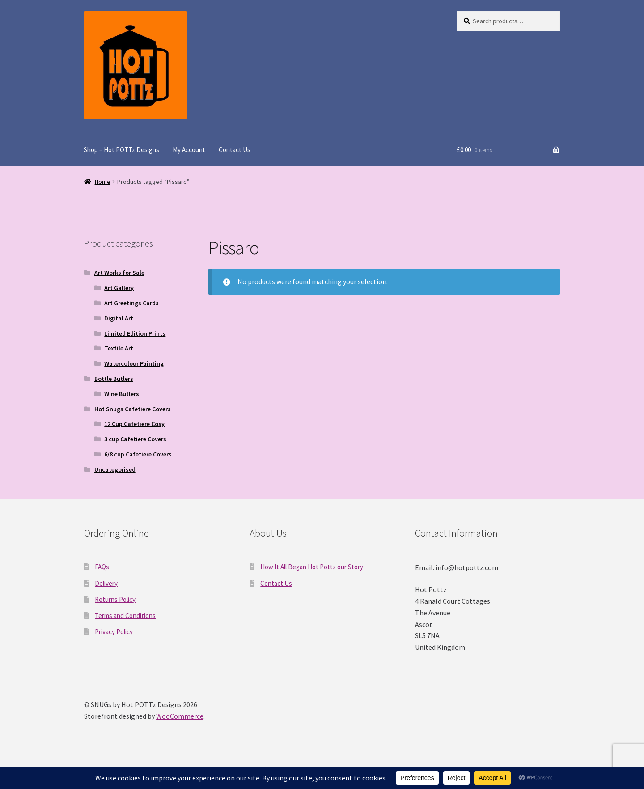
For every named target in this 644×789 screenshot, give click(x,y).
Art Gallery (119, 288)
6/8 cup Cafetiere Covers (138, 454)
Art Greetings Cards (131, 303)
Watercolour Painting (134, 363)
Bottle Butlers (113, 379)
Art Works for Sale (119, 273)
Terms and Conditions (125, 615)
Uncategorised (115, 469)
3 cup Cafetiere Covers (135, 439)
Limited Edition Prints (134, 333)
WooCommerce (179, 716)
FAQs (102, 567)
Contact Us (234, 149)
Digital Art (118, 318)
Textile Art (118, 348)
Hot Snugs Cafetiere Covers (132, 409)
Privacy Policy (114, 631)
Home (102, 182)
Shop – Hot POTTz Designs (121, 149)
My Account (189, 149)
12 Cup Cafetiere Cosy (134, 424)
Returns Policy (115, 599)
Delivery (106, 583)
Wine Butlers (121, 394)
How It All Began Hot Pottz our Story (311, 567)
